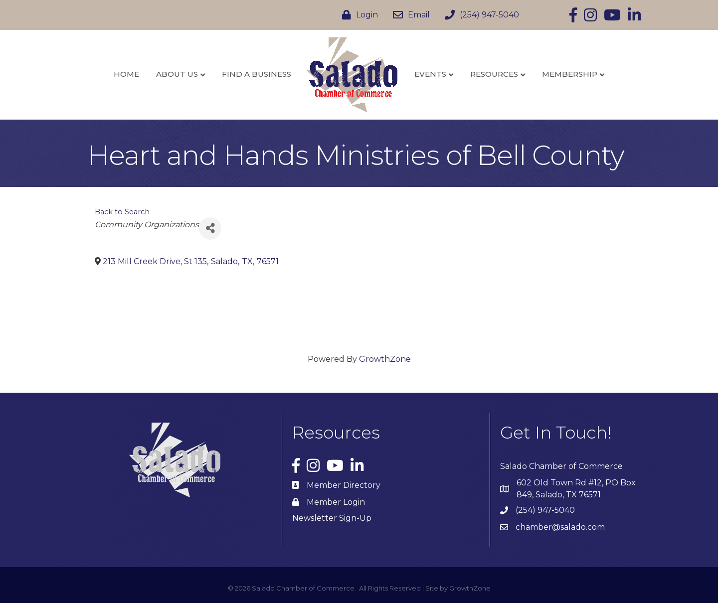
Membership (569, 74)
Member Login (336, 502)
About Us (177, 74)
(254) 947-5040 (545, 510)
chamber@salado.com (560, 527)
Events (430, 74)
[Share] (210, 228)
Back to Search (122, 211)
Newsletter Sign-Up (331, 518)
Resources (494, 74)
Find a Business (256, 74)
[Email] (409, 15)
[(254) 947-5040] (479, 15)
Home (126, 74)
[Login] (357, 15)
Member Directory (343, 485)
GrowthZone (385, 359)
